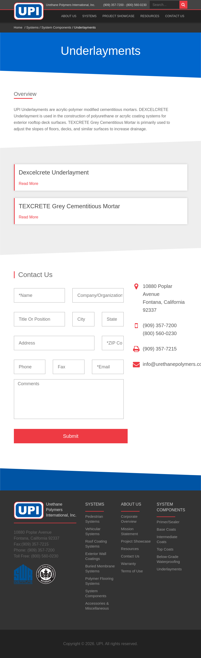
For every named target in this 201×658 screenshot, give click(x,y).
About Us (68, 16)
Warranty (128, 563)
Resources (150, 16)
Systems (89, 16)
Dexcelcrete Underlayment (53, 172)
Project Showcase (118, 16)
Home (18, 27)
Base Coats (166, 529)
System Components (56, 27)
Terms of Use (132, 571)
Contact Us (174, 16)
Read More (28, 183)
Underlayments (169, 569)
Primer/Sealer (168, 522)
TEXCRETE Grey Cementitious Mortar (69, 206)
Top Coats (165, 549)
